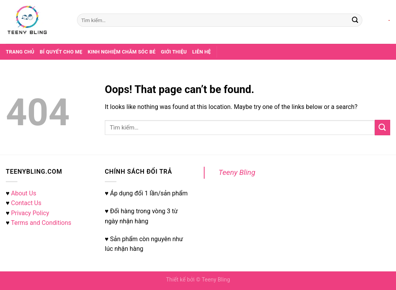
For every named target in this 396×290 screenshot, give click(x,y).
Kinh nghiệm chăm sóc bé (121, 52)
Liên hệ (201, 52)
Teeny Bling (236, 172)
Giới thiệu (174, 52)
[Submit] (355, 20)
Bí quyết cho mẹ (61, 52)
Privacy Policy (30, 213)
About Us (23, 193)
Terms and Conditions (41, 222)
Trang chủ (20, 52)
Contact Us (26, 203)
